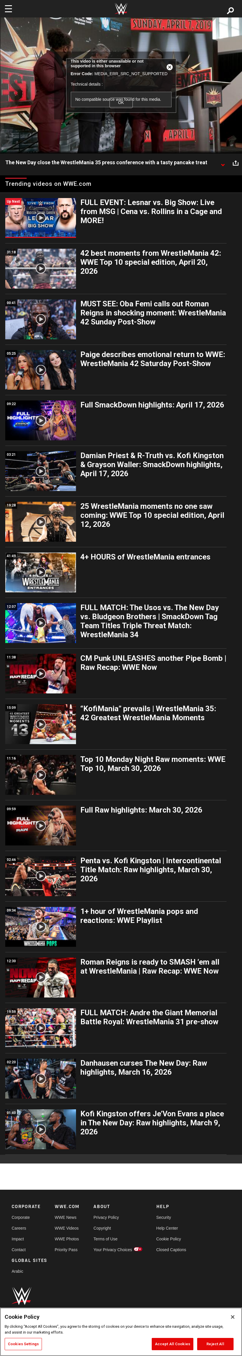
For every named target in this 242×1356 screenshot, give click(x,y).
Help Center (167, 1228)
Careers (19, 1228)
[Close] (232, 1317)
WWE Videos (67, 1228)
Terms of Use (105, 1239)
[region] (121, 1332)
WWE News (66, 1217)
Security (163, 1217)
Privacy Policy (106, 1217)
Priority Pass (66, 1249)
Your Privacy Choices (112, 1249)
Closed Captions (171, 1249)
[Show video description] (222, 162)
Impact (18, 1239)
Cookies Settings (23, 1344)
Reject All (215, 1344)
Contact (19, 1249)
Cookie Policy (168, 1239)
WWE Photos (67, 1239)
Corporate (21, 1217)
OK (121, 102)
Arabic (17, 1271)
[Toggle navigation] (8, 8)
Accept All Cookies (172, 1344)
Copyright (102, 1228)
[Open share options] (235, 162)
